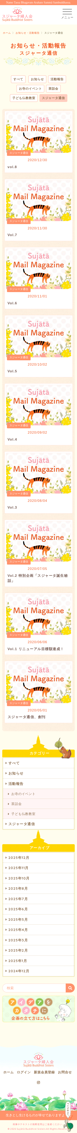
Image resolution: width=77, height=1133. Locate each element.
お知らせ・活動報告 (28, 32)
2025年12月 (19, 857)
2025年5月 (18, 919)
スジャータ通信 (53, 98)
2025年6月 (18, 909)
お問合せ (65, 1072)
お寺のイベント (30, 88)
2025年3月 (18, 940)
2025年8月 (18, 888)
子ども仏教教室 (23, 98)
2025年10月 (19, 878)
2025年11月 (18, 868)
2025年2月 (18, 950)
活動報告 (57, 79)
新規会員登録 (44, 1072)
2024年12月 (19, 971)
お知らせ (37, 79)
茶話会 (53, 88)
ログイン (24, 1072)
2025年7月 (18, 899)
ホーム (7, 32)
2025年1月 (17, 961)
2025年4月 (18, 930)
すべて (18, 79)
